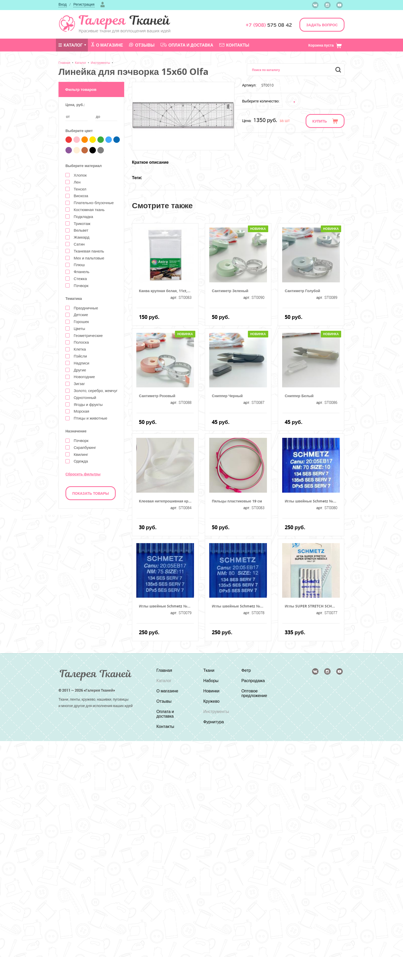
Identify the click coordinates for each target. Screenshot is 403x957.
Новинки (211, 691)
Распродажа (253, 680)
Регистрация (84, 4)
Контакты (234, 45)
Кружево (211, 701)
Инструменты (100, 62)
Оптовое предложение (254, 693)
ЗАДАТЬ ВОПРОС (322, 24)
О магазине (107, 45)
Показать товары (90, 493)
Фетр (246, 670)
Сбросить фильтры (82, 474)
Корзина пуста (325, 45)
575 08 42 (269, 25)
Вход (62, 4)
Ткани (208, 670)
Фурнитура (213, 722)
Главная (64, 62)
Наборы (211, 680)
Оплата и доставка (187, 45)
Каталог (70, 45)
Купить (319, 121)
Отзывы (141, 45)
